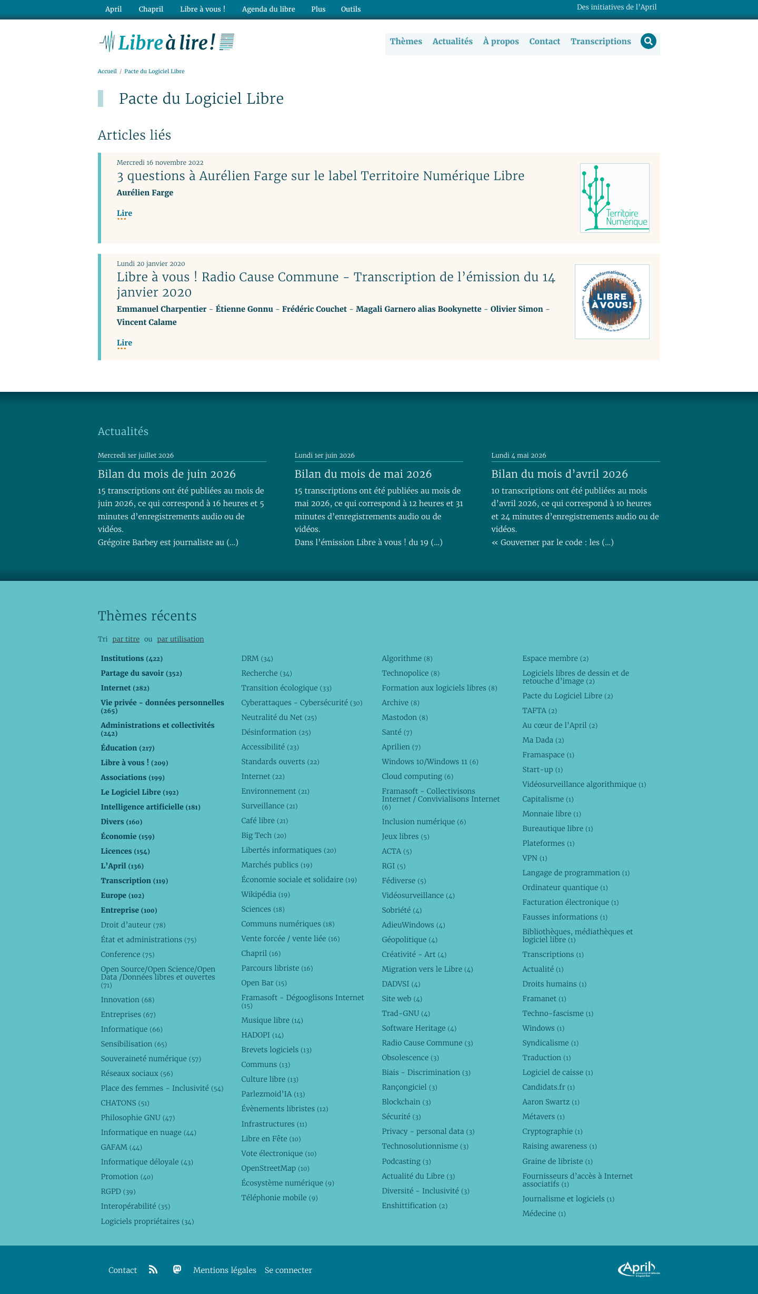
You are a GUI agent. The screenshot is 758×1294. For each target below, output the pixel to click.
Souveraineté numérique (151, 1059)
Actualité (542, 969)
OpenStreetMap (275, 1168)
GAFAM (121, 1147)
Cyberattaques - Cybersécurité (301, 702)
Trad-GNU (406, 1014)
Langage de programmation (576, 872)
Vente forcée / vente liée (290, 939)
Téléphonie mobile (279, 1197)
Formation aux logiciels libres (439, 688)
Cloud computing (417, 776)
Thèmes (405, 41)
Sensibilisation (134, 1044)
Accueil (107, 71)
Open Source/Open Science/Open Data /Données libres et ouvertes (158, 977)
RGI (393, 866)
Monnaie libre (551, 813)
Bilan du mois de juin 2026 (167, 474)
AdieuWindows (413, 925)
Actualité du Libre (418, 1176)
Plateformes (548, 843)
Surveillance (269, 806)
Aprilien (401, 747)
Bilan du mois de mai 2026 (363, 474)
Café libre (264, 820)
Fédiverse (404, 880)
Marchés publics (276, 865)
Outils (345, 8)
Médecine (544, 1213)
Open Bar (264, 983)
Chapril (261, 954)
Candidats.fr (548, 1087)
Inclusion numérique (424, 821)
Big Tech (263, 835)
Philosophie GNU (138, 1118)
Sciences (262, 909)
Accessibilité (270, 747)
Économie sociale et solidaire (299, 879)
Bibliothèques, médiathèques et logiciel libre (577, 935)
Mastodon (405, 717)
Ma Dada (543, 740)
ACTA (397, 851)
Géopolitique (409, 939)
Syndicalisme (550, 1043)
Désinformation (276, 732)
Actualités (452, 41)
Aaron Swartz (551, 1102)
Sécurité (401, 1117)
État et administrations (148, 939)
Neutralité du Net (278, 717)
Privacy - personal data (428, 1132)
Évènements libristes (284, 1109)
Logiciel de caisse (557, 1073)
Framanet (544, 999)
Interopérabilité (135, 1206)
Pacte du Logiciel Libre (567, 695)
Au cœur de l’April (559, 725)
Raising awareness (559, 1146)
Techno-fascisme (557, 1014)
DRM (257, 658)
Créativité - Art (414, 954)
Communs (265, 1065)
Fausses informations (564, 917)
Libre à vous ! (199, 8)
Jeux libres (406, 836)
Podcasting (406, 1161)
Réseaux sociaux (137, 1074)
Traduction (546, 1058)
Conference (127, 954)
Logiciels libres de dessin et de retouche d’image (575, 677)
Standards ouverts (280, 761)
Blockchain (406, 1102)
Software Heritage (419, 1028)
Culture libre (269, 1079)
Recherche (266, 673)
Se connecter (288, 1271)
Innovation (127, 999)
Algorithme (407, 658)
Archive (401, 702)
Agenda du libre (263, 8)
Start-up (542, 769)
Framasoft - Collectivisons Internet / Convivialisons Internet (441, 799)
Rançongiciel (409, 1087)
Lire (124, 214)
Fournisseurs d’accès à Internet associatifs (577, 1180)
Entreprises (128, 1014)
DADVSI (401, 984)
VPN (534, 858)
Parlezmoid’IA (273, 1094)
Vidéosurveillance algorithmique (584, 784)
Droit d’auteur (133, 925)
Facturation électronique (570, 902)
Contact (544, 41)
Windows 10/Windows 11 (430, 761)
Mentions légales (224, 1271)
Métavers (543, 1117)
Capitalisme (547, 799)
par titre (125, 639)
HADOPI (262, 1035)
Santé (397, 732)
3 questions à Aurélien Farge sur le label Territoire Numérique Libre (321, 176)
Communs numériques (287, 924)
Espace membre (555, 658)
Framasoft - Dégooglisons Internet (302, 1002)
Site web (402, 999)
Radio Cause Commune (427, 1043)
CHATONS (125, 1103)
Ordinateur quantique (564, 887)
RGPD (118, 1192)
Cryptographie (552, 1132)
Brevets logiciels (276, 1050)
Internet (262, 776)
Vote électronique (278, 1153)
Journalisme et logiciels (568, 1198)
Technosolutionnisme (425, 1146)
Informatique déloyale (147, 1162)
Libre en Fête (271, 1138)
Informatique (132, 1029)
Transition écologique (286, 688)
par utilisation (180, 639)
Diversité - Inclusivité (426, 1191)
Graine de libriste (557, 1161)
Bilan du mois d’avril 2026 (560, 474)
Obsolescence (410, 1058)
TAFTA (539, 710)
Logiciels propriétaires (147, 1221)
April (113, 8)
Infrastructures (274, 1124)
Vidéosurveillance (418, 895)
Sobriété (402, 910)
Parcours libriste (277, 968)
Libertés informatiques (288, 850)
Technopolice (411, 673)
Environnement (275, 791)
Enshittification (414, 1205)
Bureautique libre (557, 828)
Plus (312, 8)
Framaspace (548, 754)
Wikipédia (265, 894)
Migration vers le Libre (427, 969)
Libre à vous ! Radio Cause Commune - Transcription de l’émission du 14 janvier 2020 (336, 285)
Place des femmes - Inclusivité (162, 1088)
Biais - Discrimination (426, 1073)
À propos (500, 41)
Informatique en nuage (148, 1133)
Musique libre (272, 1020)
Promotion (127, 1177)
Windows (543, 1028)
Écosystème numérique (287, 1183)
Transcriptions (600, 41)
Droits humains (554, 984)
